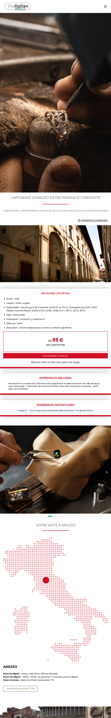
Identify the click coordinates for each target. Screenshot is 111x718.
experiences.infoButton (20, 688)
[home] (17, 6)
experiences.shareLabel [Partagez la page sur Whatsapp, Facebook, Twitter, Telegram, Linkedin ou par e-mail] (93, 220)
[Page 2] (55, 516)
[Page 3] (61, 516)
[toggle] (105, 6)
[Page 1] (50, 516)
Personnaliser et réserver (55, 355)
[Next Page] (106, 472)
